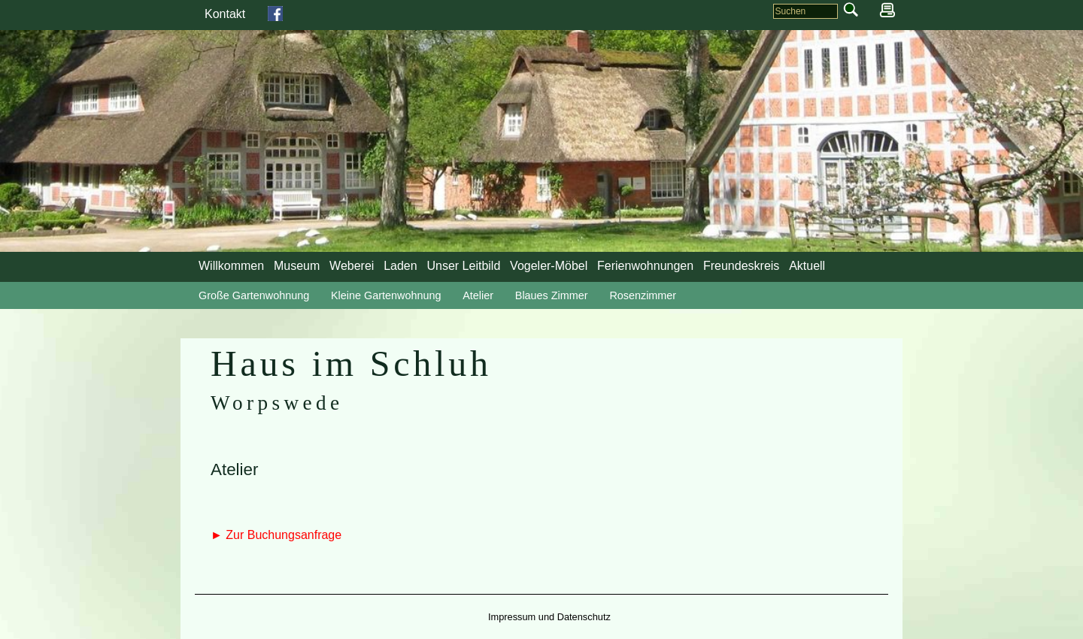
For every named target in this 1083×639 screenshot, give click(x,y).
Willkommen (231, 265)
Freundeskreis (741, 265)
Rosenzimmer (642, 295)
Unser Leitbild (463, 265)
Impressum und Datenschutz (549, 616)
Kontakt (225, 14)
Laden (400, 265)
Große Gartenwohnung (254, 295)
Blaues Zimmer (551, 295)
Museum (297, 265)
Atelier (478, 295)
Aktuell (807, 265)
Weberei (351, 265)
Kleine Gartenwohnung (386, 295)
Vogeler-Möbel (548, 265)
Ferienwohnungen (645, 265)
